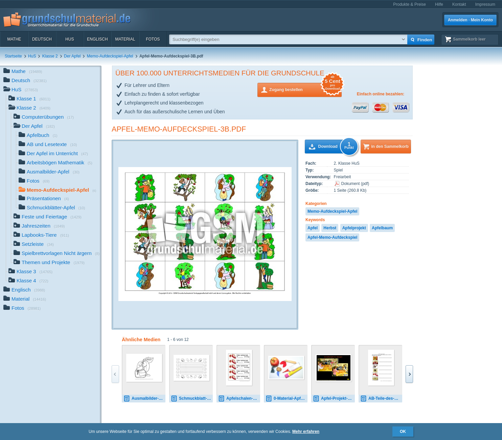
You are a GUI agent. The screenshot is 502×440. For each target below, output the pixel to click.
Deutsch (42, 39)
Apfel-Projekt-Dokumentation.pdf (334, 398)
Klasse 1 (29, 99)
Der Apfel (72, 56)
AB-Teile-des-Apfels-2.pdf (381, 398)
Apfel (312, 228)
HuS (69, 39)
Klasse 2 (50, 56)
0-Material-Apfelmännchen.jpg (286, 398)
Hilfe (439, 4)
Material (125, 39)
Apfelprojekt (354, 228)
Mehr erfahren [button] (305, 431)
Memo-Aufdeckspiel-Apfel (110, 56)
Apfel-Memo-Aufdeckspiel (332, 237)
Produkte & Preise (409, 4)
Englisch (97, 39)
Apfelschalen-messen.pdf (239, 398)
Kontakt (459, 4)
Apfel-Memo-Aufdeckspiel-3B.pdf (179, 129)
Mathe (14, 39)
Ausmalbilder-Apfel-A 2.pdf (144, 398)
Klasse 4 (28, 281)
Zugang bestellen (305, 89)
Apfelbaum (382, 228)
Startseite (13, 56)
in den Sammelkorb (390, 146)
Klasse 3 (30, 272)
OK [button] (403, 431)
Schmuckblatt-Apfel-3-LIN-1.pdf (192, 398)
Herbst (329, 228)
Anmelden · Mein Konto (470, 20)
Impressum (485, 4)
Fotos (153, 39)
